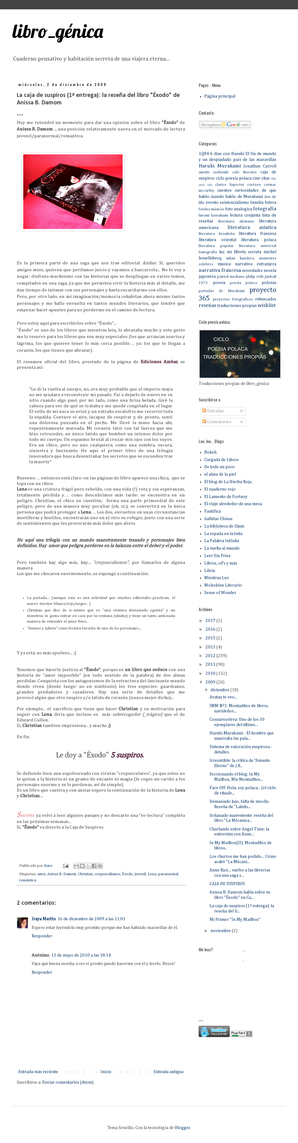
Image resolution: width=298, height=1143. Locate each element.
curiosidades (247, 190)
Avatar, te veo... (223, 697)
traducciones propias (237, 306)
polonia (269, 283)
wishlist (267, 305)
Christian (85, 874)
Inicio (106, 1072)
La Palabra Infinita (221, 541)
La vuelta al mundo (222, 548)
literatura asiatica (252, 227)
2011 (210, 664)
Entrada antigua (168, 1072)
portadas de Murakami (222, 291)
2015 (210, 638)
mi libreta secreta (244, 252)
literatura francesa (257, 233)
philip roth (255, 277)
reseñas (207, 305)
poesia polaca (243, 283)
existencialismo (234, 202)
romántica (27, 880)
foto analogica (238, 209)
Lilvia (209, 571)
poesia (219, 283)
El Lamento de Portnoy (225, 497)
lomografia (208, 252)
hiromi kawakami (213, 215)
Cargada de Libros (221, 460)
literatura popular (216, 246)
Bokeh (210, 452)
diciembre (220, 690)
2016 (210, 629)
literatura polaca (258, 240)
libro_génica (57, 31)
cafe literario (244, 172)
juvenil (140, 874)
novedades (252, 270)
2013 (210, 647)
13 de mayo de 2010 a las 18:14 (81, 955)
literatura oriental (217, 240)
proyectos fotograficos (233, 299)
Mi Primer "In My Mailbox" (235, 919)
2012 (210, 656)
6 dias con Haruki (227, 154)
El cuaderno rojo (220, 489)
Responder (42, 936)
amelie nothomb (213, 172)
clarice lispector (229, 185)
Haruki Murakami (220, 166)
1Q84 (204, 154)
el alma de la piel (220, 474)
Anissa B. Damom (61, 874)
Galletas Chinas (218, 519)
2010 (210, 673)
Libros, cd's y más (220, 563)
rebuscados (265, 299)
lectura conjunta (245, 215)
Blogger (182, 1128)
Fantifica (212, 511)
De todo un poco (219, 467)
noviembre (221, 931)
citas (265, 178)
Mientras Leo (216, 578)
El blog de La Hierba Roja (227, 482)
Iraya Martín (44, 919)
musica (224, 264)
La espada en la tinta (223, 534)
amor (41, 874)
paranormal (168, 874)
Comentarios (216, 422)
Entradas (213, 411)
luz (222, 252)
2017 (210, 621)
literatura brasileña (217, 234)
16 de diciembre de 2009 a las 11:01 (91, 919)
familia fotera (263, 202)
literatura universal (257, 246)
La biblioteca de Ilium (224, 526)
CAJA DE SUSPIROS (227, 884)
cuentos (224, 190)
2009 (210, 682)
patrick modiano (231, 277)
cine (256, 178)
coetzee (254, 185)
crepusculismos (107, 874)
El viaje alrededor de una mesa (233, 504)
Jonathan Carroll (259, 166)
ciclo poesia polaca (233, 178)
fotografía (264, 209)
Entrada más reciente (38, 1072)
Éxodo (127, 874)
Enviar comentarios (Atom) (67, 1082)
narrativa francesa (220, 270)
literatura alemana (236, 221)
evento (212, 202)
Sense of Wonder (220, 593)
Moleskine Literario (223, 585)
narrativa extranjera (255, 264)
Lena (152, 874)
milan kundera (240, 258)
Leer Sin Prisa (217, 556)
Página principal (219, 96)
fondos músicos (211, 209)
